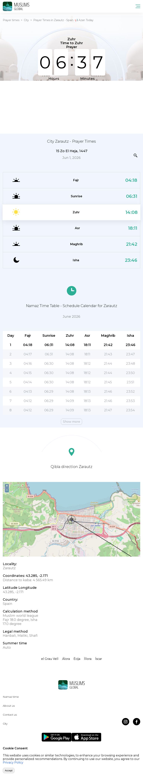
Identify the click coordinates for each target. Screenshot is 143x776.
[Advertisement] (71, 107)
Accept (8, 770)
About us (9, 705)
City (26, 20)
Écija (77, 659)
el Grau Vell (49, 659)
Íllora (87, 659)
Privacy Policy (13, 762)
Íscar (98, 659)
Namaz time (11, 696)
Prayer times (11, 20)
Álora (66, 659)
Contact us (10, 714)
